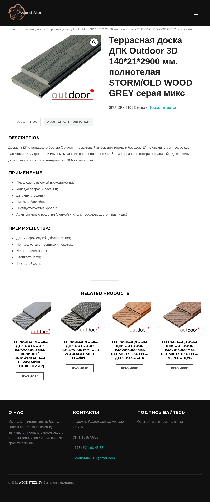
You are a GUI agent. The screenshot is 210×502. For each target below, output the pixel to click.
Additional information (68, 122)
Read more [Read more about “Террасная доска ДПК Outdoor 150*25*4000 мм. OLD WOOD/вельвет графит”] (79, 368)
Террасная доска (31, 29)
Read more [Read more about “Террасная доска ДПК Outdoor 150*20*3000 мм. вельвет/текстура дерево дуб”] (179, 368)
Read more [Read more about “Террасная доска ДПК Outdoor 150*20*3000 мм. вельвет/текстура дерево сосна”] (129, 368)
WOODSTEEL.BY (30, 482)
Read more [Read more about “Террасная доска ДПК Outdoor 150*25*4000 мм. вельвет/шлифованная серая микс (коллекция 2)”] (29, 376)
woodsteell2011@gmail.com (94, 458)
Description (26, 122)
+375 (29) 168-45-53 (88, 448)
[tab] (27, 122)
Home (12, 29)
